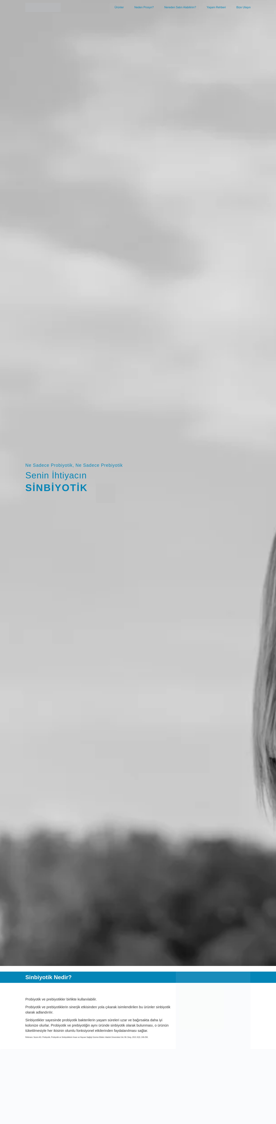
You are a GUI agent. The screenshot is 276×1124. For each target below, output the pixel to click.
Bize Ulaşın (243, 7)
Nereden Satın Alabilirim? (180, 7)
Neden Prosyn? (144, 7)
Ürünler (119, 7)
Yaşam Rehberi (216, 7)
